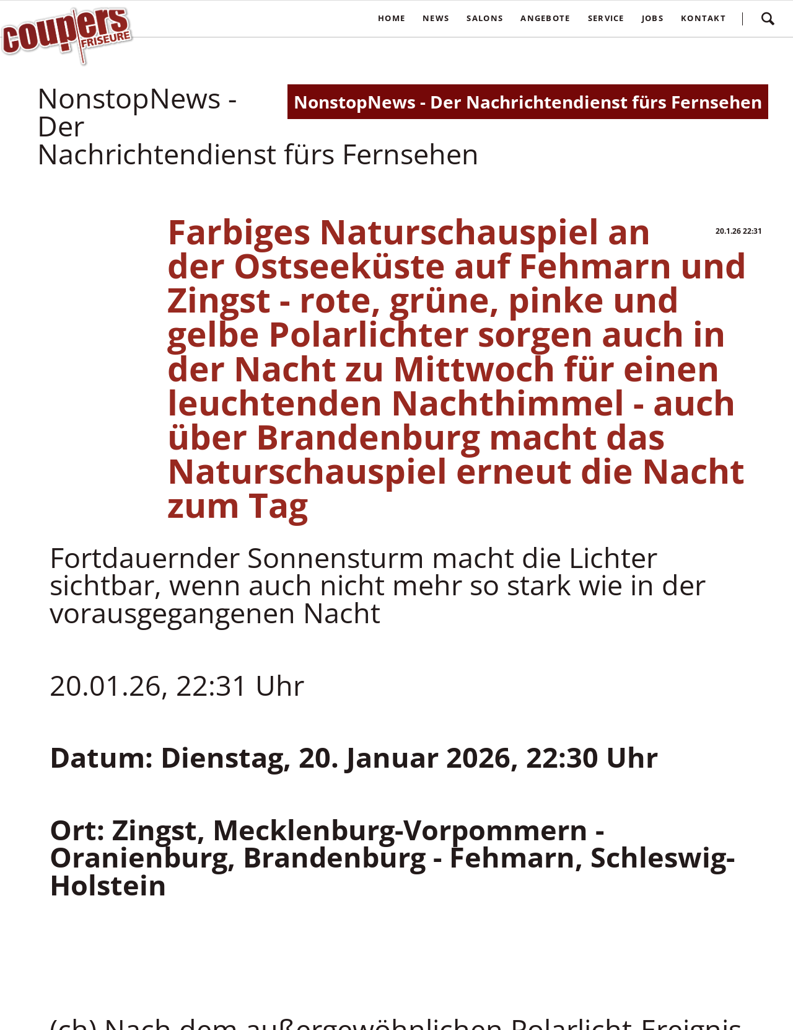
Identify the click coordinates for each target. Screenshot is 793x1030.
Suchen (767, 19)
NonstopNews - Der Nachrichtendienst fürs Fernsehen (528, 101)
